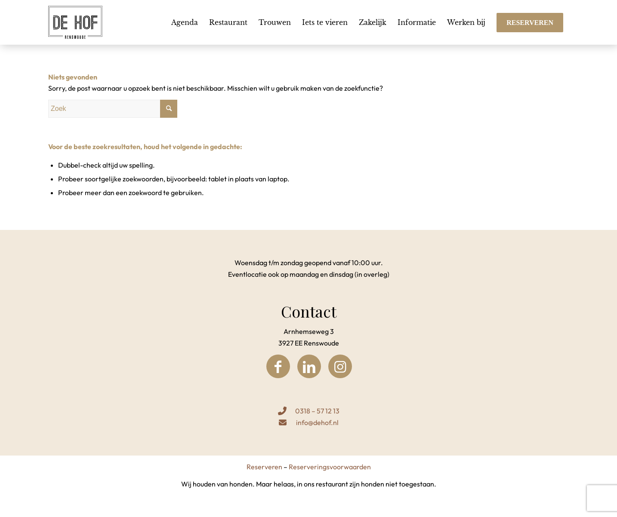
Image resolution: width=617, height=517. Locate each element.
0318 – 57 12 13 (317, 411)
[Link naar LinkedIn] (309, 366)
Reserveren (264, 466)
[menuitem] (185, 22)
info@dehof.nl (317, 422)
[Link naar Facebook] (278, 366)
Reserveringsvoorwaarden (330, 466)
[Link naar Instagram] (340, 366)
